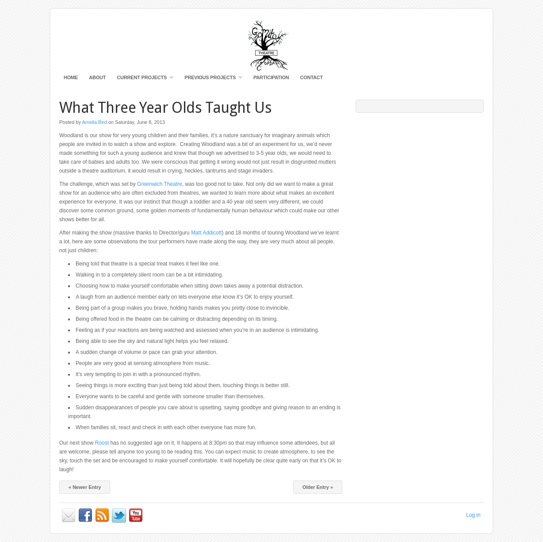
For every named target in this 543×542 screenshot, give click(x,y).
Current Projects (142, 79)
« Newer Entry (85, 487)
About (97, 77)
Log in (473, 515)
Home (71, 77)
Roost (102, 443)
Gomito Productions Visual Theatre (271, 44)
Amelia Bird (94, 122)
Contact (311, 77)
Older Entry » (317, 487)
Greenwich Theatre (159, 184)
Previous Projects (211, 79)
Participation (271, 77)
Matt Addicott (206, 233)
